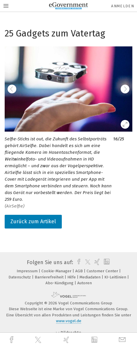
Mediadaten (91, 277)
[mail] (123, 339)
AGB (79, 270)
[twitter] (38, 340)
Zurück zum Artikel (33, 221)
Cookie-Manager (57, 270)
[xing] (67, 339)
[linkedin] (95, 340)
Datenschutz (20, 277)
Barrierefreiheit (50, 277)
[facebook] (12, 339)
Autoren (84, 282)
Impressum (28, 270)
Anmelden (122, 6)
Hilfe (72, 277)
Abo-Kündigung (60, 282)
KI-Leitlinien (115, 277)
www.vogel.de (68, 320)
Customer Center (103, 270)
